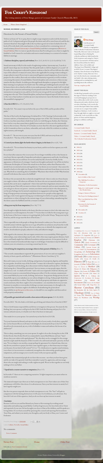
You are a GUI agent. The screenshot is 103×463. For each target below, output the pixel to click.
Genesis (86, 259)
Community (78, 245)
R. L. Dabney (91, 276)
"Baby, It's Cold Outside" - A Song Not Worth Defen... (88, 189)
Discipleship (78, 252)
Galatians (94, 257)
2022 (78, 159)
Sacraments (78, 282)
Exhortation (94, 254)
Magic (75, 267)
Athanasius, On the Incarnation (87, 185)
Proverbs (17, 425)
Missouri (76, 269)
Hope (89, 262)
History (78, 261)
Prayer (76, 273)
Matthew (91, 266)
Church (77, 242)
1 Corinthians (78, 231)
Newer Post (8, 441)
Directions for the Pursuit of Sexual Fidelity (87, 205)
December (81, 174)
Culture (10, 425)
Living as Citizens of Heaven (86, 193)
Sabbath (92, 280)
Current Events (91, 247)
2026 (78, 147)
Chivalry (89, 238)
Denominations (91, 249)
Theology (79, 292)
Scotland (96, 283)
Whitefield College (91, 295)
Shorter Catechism (84, 287)
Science (89, 283)
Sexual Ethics (24, 425)
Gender (76, 259)
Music (84, 269)
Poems (85, 271)
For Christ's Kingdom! (26, 12)
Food (88, 257)
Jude (96, 264)
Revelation (88, 278)
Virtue (79, 295)
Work (76, 298)
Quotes (77, 276)
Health (94, 259)
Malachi (83, 267)
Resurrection (77, 278)
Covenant (91, 245)
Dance (76, 249)
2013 (78, 217)
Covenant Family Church (82, 128)
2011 (78, 223)
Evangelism (77, 254)
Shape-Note (93, 285)
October (81, 213)
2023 (78, 156)
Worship (96, 297)
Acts (95, 233)
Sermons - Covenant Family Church (85, 133)
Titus (92, 293)
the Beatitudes (78, 290)
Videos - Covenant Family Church (84, 136)
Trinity (97, 293)
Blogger (62, 455)
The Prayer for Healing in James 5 (88, 196)
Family (80, 256)
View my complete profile (82, 85)
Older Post (65, 441)
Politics (93, 271)
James (95, 262)
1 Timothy (93, 231)
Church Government (91, 242)
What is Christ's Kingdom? (19, 24)
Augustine (87, 235)
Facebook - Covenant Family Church (85, 131)
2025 (78, 150)
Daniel (82, 249)
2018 (78, 172)
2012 (78, 220)
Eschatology (90, 252)
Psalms (95, 273)
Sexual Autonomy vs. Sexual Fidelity (27, 48)
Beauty (95, 235)
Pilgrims (76, 271)
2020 (78, 166)
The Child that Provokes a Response (86, 181)
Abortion (85, 233)
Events (85, 254)
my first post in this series (24, 290)
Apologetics (77, 235)
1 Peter (86, 231)
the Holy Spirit (92, 290)
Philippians (93, 269)
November (81, 210)
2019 (78, 169)
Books (76, 238)
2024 (78, 153)
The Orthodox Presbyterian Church (85, 139)
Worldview (85, 298)
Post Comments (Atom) (19, 447)
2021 (78, 163)
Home (5, 24)
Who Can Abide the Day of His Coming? (87, 200)
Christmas (92, 240)
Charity (82, 238)
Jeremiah (76, 264)
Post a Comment (11, 433)
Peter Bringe (89, 40)
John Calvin (86, 264)
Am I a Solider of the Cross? (86, 177)
